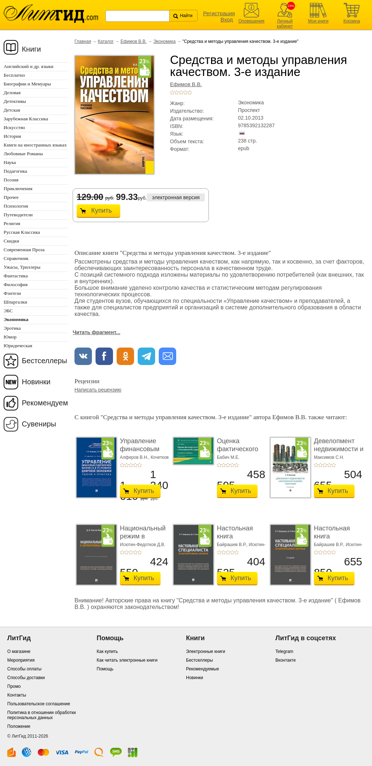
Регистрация (219, 13)
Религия (12, 223)
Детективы (15, 101)
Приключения (18, 188)
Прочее (11, 197)
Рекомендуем (45, 403)
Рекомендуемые (202, 668)
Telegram (284, 651)
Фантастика (16, 275)
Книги (31, 49)
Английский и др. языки (28, 66)
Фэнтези (12, 293)
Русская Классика (22, 232)
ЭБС (8, 310)
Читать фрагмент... (96, 332)
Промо (14, 686)
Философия (16, 284)
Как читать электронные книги (127, 660)
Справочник (16, 258)
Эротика (12, 328)
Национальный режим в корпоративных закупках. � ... (143, 540)
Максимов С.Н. (329, 457)
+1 (172, 92)
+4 (185, 92)
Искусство (14, 127)
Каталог (106, 41)
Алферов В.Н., (135, 457)
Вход (227, 19)
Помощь (105, 668)
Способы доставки (26, 677)
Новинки (36, 382)
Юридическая (18, 345)
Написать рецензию (97, 390)
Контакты (16, 695)
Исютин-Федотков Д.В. (142, 544)
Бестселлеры (44, 361)
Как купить (107, 651)
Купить (101, 210)
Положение (18, 726)
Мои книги (318, 21)
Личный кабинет (285, 24)
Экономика (164, 41)
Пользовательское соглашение (38, 703)
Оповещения (251, 21)
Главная (82, 41)
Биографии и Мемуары (27, 84)
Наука (10, 162)
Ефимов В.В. (134, 41)
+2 (176, 92)
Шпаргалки (15, 302)
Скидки (11, 241)
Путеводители (18, 214)
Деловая (12, 92)
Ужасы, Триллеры (22, 267)
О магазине (19, 651)
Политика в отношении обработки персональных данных (41, 715)
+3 (181, 92)
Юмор (10, 337)
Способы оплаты (24, 668)
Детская (12, 110)
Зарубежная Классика (26, 118)
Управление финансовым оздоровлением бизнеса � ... (143, 452)
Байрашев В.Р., (233, 544)
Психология (16, 206)
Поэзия (11, 180)
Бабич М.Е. (228, 457)
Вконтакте (285, 660)
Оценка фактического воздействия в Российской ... (238, 452)
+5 (189, 92)
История (12, 136)
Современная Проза (24, 249)
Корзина (351, 21)
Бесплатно (14, 75)
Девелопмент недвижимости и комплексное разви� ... (339, 452)
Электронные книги (205, 651)
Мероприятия (21, 660)
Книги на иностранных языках (35, 145)
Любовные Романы (23, 153)
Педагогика (15, 171)
